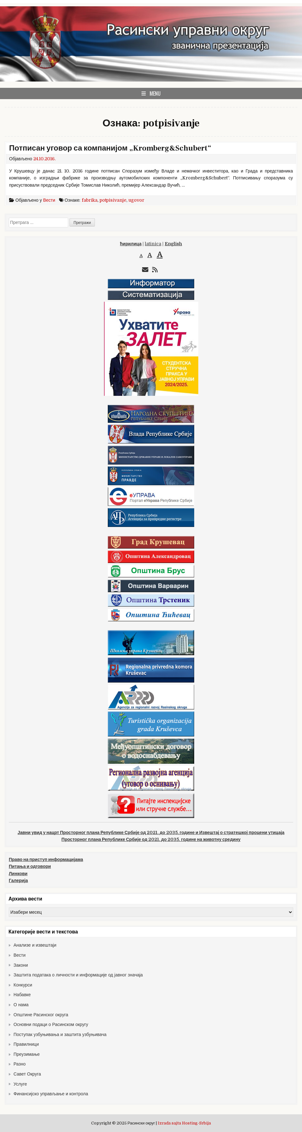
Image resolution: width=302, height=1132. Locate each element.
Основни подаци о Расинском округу (51, 1024)
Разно (19, 1063)
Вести (49, 200)
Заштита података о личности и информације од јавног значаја (78, 974)
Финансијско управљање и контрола (51, 1093)
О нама (21, 1004)
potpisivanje (113, 200)
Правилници (26, 1044)
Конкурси (23, 984)
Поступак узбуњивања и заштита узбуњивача (60, 1034)
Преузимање (27, 1054)
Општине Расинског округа (41, 1014)
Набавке (22, 994)
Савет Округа (27, 1073)
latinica (153, 243)
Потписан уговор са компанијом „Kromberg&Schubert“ (110, 148)
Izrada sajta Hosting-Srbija (184, 1123)
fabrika (89, 200)
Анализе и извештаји (35, 945)
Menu (155, 93)
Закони (21, 965)
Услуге (20, 1084)
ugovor (136, 200)
